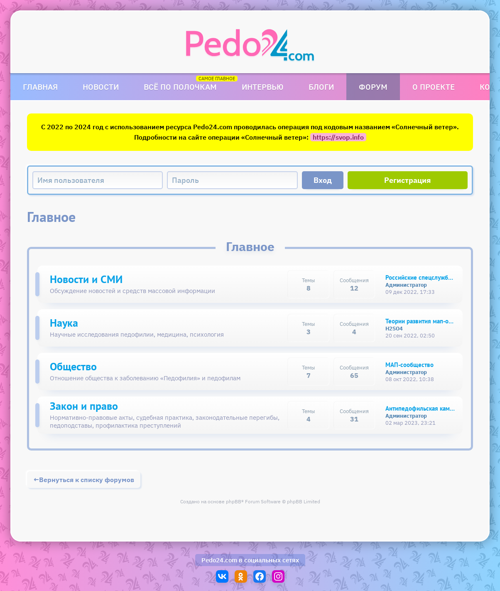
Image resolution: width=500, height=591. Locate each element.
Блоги (321, 86)
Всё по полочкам (180, 86)
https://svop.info (338, 137)
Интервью (263, 86)
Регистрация (407, 180)
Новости (101, 86)
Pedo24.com (219, 560)
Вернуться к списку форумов (86, 479)
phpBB (233, 501)
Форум (373, 86)
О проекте (433, 86)
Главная (40, 86)
